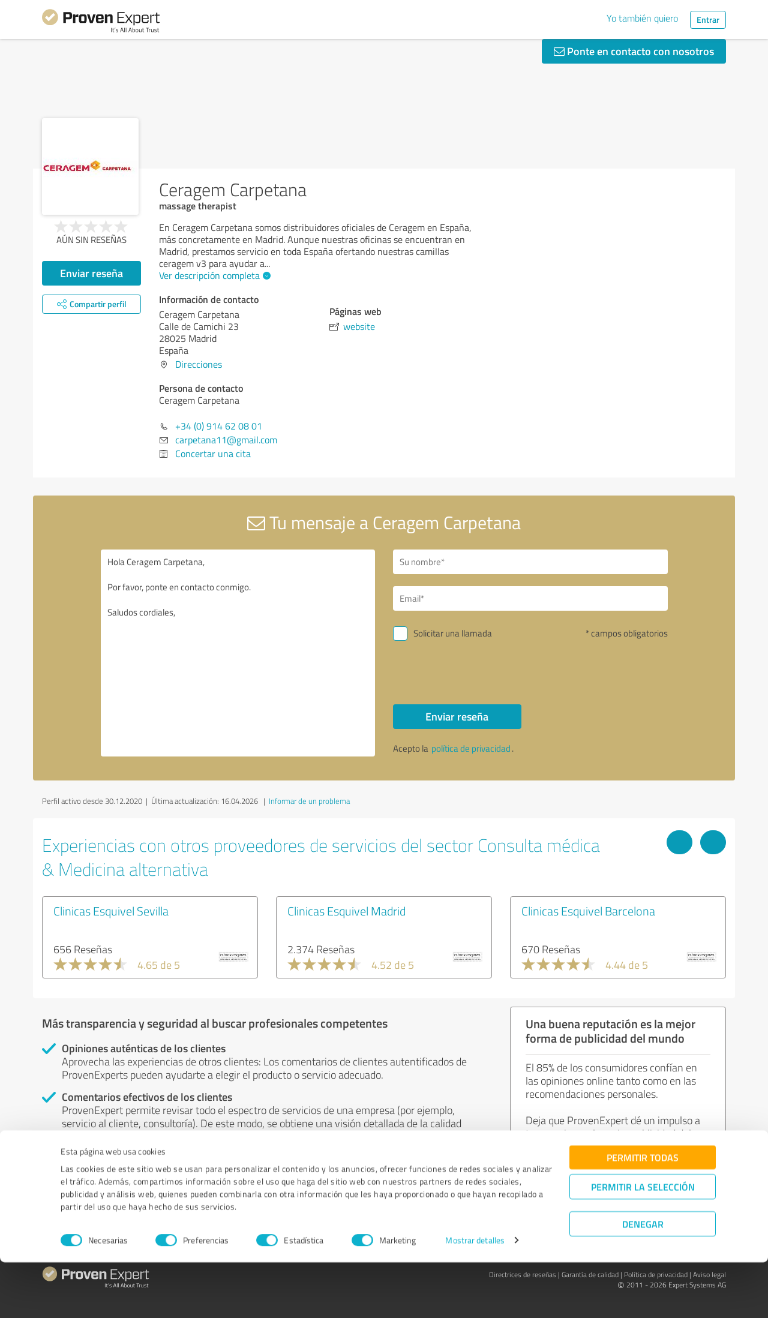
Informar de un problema (309, 800)
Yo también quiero (642, 18)
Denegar (643, 1279)
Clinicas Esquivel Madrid (346, 910)
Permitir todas (643, 1213)
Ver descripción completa (213, 275)
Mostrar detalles (475, 1295)
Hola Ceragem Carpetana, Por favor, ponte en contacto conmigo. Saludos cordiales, (238, 653)
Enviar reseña (91, 273)
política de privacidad (471, 748)
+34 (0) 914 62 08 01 (218, 426)
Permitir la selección (643, 1242)
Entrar (708, 19)
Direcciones (198, 364)
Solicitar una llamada (452, 633)
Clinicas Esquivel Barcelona (588, 910)
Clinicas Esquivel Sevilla (111, 910)
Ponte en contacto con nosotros (634, 51)
